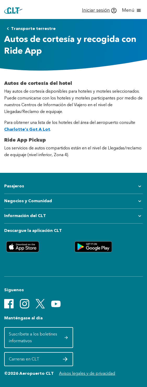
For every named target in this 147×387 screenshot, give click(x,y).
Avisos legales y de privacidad (87, 373)
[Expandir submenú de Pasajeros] (73, 186)
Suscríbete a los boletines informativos (38, 337)
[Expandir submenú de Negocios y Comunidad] (73, 201)
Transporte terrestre (30, 29)
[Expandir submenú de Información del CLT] (73, 216)
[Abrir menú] (132, 10)
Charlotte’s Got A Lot (27, 129)
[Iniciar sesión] (99, 10)
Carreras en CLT (38, 360)
